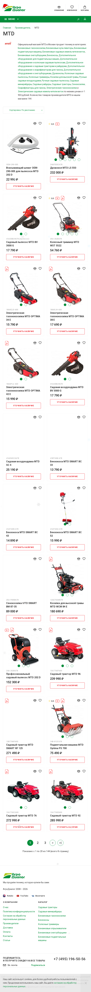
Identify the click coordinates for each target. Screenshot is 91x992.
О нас (5, 907)
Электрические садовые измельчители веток (40, 91)
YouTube (22, 896)
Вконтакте (38, 896)
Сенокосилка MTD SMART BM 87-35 (21, 605)
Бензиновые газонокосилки (31, 48)
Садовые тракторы (61, 84)
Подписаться (38, 965)
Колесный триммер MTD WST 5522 (64, 244)
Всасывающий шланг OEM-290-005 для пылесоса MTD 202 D (22, 171)
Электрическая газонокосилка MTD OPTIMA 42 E (23, 391)
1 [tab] (55, 159)
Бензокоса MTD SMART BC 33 (66, 463)
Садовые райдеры (42, 84)
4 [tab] (69, 159)
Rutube (8, 896)
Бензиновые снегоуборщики (32, 55)
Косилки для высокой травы (64, 77)
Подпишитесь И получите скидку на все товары (24, 959)
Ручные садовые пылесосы (55, 80)
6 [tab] (79, 159)
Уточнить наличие (23, 186)
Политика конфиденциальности (19, 911)
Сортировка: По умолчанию (22, 110)
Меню (10, 19)
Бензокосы (52, 55)
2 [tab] (60, 159)
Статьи (6, 940)
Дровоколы (58, 73)
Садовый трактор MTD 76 (21, 815)
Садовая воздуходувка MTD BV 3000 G (66, 389)
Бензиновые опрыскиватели (52, 928)
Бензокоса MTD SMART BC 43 (22, 534)
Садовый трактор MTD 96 (65, 674)
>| (60, 843)
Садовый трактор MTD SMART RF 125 (19, 746)
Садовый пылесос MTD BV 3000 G (22, 244)
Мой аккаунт (85, 19)
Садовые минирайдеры (50, 911)
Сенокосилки (78, 84)
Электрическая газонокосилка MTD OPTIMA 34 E (23, 316)
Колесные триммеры (39, 77)
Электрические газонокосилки (61, 88)
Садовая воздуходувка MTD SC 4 (23, 463)
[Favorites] (72, 8)
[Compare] (59, 8)
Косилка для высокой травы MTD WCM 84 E (67, 605)
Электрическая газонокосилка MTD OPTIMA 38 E (67, 316)
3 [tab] (65, 159)
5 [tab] (74, 159)
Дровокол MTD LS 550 (63, 167)
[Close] (85, 983)
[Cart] (85, 8)
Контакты (8, 936)
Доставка (8, 927)
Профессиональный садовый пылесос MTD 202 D (23, 676)
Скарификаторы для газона (31, 88)
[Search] (78, 19)
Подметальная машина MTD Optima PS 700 (66, 746)
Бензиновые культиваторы (59, 48)
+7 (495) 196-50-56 (70, 959)
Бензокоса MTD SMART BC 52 (66, 534)
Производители (11, 923)
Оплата (6, 932)
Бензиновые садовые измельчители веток (64, 51)
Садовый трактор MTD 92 (65, 815)
